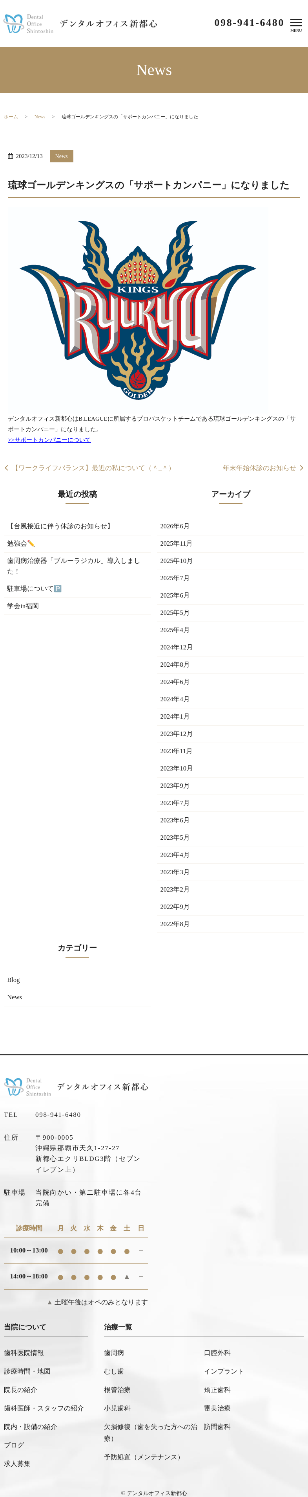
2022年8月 (175, 936)
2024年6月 (175, 687)
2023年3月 (175, 882)
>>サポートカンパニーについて (49, 440)
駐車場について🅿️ (34, 591)
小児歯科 (117, 1408)
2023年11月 (176, 758)
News (40, 117)
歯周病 (114, 1364)
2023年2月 (175, 900)
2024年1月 (175, 722)
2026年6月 (175, 527)
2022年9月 (175, 917)
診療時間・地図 (27, 1378)
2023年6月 (175, 829)
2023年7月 (175, 811)
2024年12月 (177, 651)
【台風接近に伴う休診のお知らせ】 (60, 527)
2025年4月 (175, 633)
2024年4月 (175, 704)
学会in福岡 (23, 608)
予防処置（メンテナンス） (144, 1449)
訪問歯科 (217, 1422)
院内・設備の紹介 (30, 1422)
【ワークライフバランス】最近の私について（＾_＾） (93, 468)
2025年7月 (175, 580)
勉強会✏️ (21, 544)
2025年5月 (175, 616)
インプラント (224, 1378)
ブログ (14, 1437)
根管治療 (117, 1393)
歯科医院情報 (24, 1364)
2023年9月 (175, 793)
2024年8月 (175, 669)
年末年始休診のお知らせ (259, 468)
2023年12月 (177, 740)
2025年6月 (175, 598)
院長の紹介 (20, 1393)
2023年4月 (175, 864)
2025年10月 (177, 562)
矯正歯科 (217, 1393)
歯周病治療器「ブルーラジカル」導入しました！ (74, 568)
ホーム (11, 117)
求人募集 (17, 1452)
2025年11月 (176, 544)
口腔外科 (217, 1364)
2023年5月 (175, 847)
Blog (13, 992)
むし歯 (114, 1378)
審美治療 (217, 1408)
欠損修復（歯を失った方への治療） (150, 1428)
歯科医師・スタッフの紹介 (44, 1408)
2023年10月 (177, 776)
